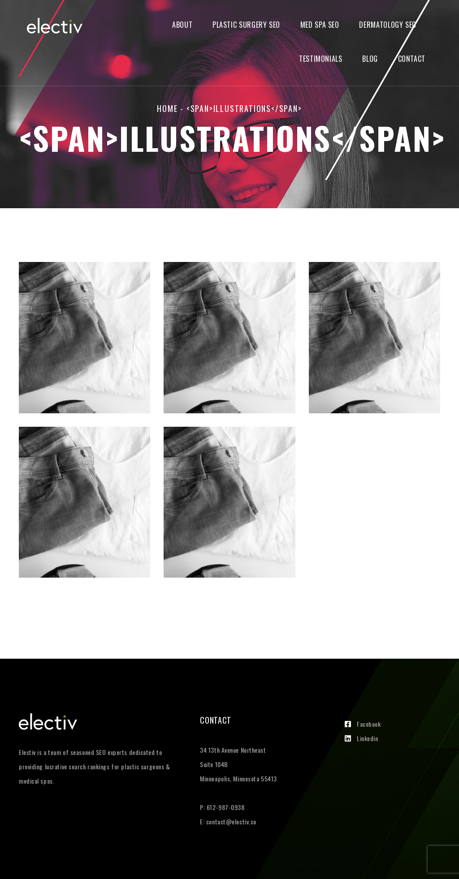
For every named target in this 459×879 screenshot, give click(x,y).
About (182, 25)
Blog (370, 59)
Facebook (363, 724)
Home (167, 108)
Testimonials (320, 59)
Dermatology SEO (387, 25)
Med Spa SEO (319, 25)
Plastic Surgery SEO (246, 25)
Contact (411, 59)
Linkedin (361, 738)
